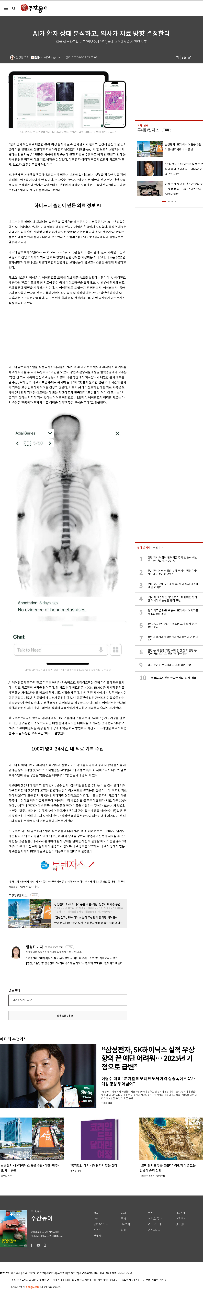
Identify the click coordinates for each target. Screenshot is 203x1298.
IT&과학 (125, 1224)
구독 (35, 57)
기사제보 (181, 1213)
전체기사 (98, 1235)
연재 (150, 1213)
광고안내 (181, 1224)
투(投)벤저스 (18, 895)
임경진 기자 (34, 947)
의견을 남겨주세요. (22, 1000)
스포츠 (97, 1230)
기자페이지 (154, 1230)
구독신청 (181, 1218)
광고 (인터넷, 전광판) (33, 1273)
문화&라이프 (100, 1224)
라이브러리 (154, 1224)
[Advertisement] (49, 334)
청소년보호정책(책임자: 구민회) (116, 1273)
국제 (123, 1218)
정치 (95, 1213)
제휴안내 (51, 1273)
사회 (95, 1218)
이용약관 (73, 1273)
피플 (123, 1230)
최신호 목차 (155, 1218)
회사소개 (16, 1273)
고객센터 (62, 1273)
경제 (123, 1213)
